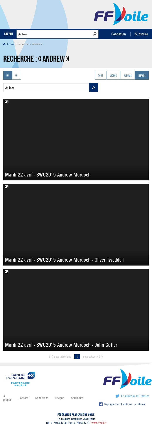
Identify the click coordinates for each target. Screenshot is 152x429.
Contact (23, 398)
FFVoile (121, 13)
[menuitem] (9, 44)
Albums (128, 75)
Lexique (59, 398)
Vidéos (113, 75)
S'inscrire (141, 33)
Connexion (118, 33)
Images (141, 75)
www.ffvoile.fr (98, 423)
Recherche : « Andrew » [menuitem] (30, 44)
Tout (100, 75)
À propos (7, 398)
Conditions (41, 398)
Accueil (8, 44)
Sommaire (77, 398)
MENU (8, 33)
